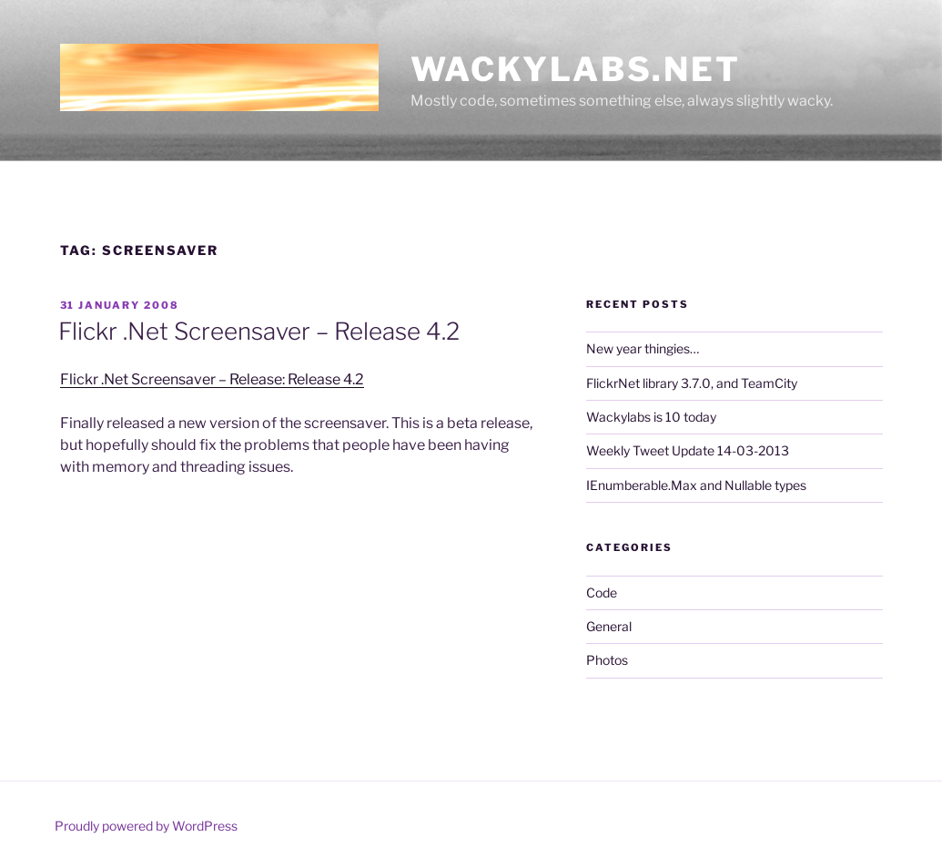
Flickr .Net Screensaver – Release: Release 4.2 (212, 379)
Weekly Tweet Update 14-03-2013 (687, 450)
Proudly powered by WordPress (146, 825)
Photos (607, 660)
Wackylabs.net (575, 69)
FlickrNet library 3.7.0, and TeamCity (691, 383)
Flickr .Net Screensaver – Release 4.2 (259, 331)
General (609, 626)
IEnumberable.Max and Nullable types (696, 485)
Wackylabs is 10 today (651, 416)
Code (601, 592)
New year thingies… (642, 348)
